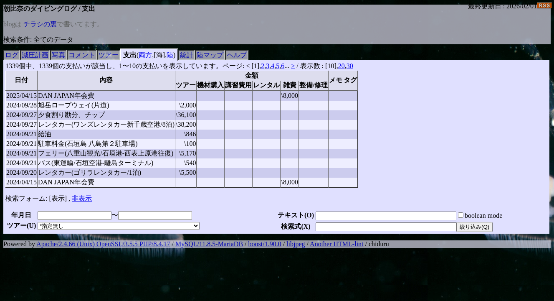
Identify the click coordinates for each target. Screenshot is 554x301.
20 (341, 65)
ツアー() (21, 225)
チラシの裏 (40, 24)
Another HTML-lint (336, 243)
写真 (58, 55)
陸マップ (210, 55)
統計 (186, 55)
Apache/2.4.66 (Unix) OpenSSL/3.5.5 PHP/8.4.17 (103, 243)
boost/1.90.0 (264, 243)
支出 (130, 55)
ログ (11, 55)
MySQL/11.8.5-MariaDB (209, 243)
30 (350, 65)
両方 (145, 55)
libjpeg (295, 243)
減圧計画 (35, 55)
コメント (81, 55)
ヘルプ (237, 55)
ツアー (109, 55)
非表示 (82, 198)
